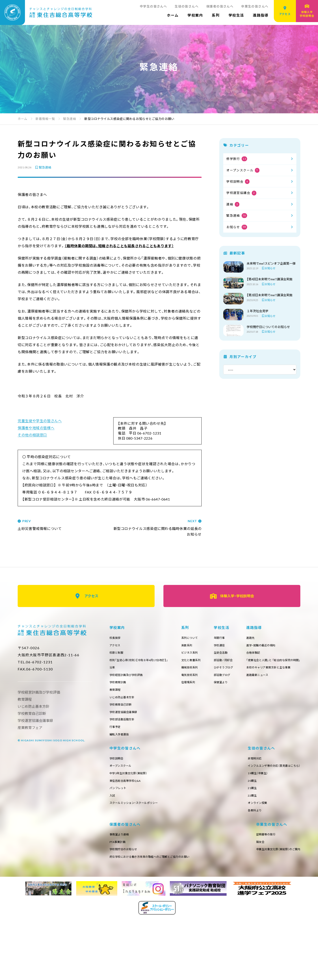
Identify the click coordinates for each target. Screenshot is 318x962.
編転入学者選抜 (121, 742)
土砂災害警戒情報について (62, 525)
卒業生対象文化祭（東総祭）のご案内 (135, 937)
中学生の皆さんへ (153, 6)
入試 (247, 807)
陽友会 (114, 929)
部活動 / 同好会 (289, 662)
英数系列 (222, 646)
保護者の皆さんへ (219, 6)
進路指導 (260, 15)
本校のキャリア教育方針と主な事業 (135, 799)
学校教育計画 (119, 686)
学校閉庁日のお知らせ (223, 856)
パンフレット (253, 799)
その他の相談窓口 (32, 435)
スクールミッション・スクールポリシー (272, 815)
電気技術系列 (225, 678)
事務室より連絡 (218, 840)
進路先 (114, 767)
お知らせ (236, 227)
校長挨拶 (116, 638)
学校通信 (284, 646)
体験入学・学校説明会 (232, 596)
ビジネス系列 (225, 654)
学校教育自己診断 (122, 710)
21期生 (115, 872)
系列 (216, 15)
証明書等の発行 (121, 921)
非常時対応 (118, 840)
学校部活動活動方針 (124, 726)
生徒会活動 (286, 654)
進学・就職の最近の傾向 (126, 775)
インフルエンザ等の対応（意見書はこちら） (140, 848)
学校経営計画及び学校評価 (129, 678)
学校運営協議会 (241, 193)
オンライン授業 (121, 888)
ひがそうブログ (289, 670)
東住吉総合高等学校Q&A (262, 791)
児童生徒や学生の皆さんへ (40, 421)
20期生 (115, 864)
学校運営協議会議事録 (126, 718)
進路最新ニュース (122, 807)
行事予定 (116, 734)
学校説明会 (238, 181)
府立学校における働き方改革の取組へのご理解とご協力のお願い (253, 864)
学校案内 (195, 15)
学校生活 (236, 15)
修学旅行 (236, 158)
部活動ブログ (287, 678)
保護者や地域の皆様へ (36, 428)
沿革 (113, 670)
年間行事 (284, 638)
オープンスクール (242, 170)
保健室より (286, 686)
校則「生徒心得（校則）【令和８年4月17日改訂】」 (143, 662)
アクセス (86, 596)
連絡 (232, 204)
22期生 (115, 880)
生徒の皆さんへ (187, 6)
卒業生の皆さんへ (254, 6)
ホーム (173, 15)
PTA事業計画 (217, 848)
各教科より (118, 896)
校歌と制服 (118, 654)
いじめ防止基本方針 (124, 702)
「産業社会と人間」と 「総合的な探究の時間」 (141, 791)
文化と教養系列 (227, 662)
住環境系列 (224, 686)
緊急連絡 (43, 167)
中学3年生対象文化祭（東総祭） (266, 783)
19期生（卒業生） (121, 856)
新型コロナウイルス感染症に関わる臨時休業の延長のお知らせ (157, 528)
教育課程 (116, 694)
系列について (225, 638)
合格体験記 (118, 783)
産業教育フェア (30, 727)
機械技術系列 (225, 670)
